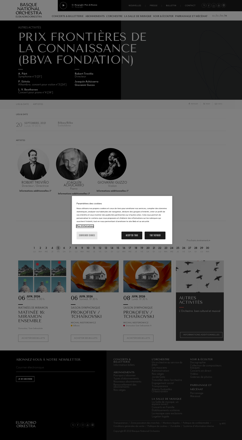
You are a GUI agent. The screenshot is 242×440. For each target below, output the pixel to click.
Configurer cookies (87, 235)
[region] (122, 220)
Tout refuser (155, 235)
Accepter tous (132, 235)
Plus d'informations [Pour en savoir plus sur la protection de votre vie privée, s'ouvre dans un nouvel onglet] (85, 226)
